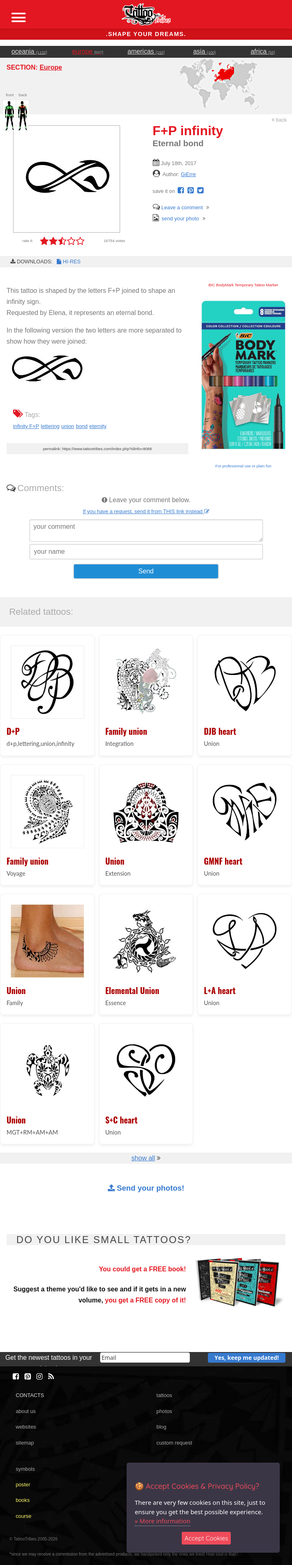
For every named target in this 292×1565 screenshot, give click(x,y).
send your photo (176, 218)
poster (23, 1484)
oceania (29, 51)
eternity (98, 426)
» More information (162, 1521)
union (67, 426)
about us (26, 1411)
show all (143, 1158)
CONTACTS (30, 1395)
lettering (50, 426)
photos (164, 1411)
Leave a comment (178, 207)
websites (26, 1427)
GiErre (188, 174)
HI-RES (68, 261)
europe (87, 51)
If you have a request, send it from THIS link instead (145, 511)
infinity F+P (26, 426)
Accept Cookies (206, 1538)
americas (146, 51)
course (23, 1516)
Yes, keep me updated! (246, 1357)
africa (263, 51)
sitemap (25, 1443)
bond (81, 426)
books (22, 1500)
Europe (51, 67)
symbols (25, 1469)
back (279, 120)
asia (204, 51)
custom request (174, 1443)
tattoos (164, 1395)
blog (161, 1427)
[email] (144, 1357)
